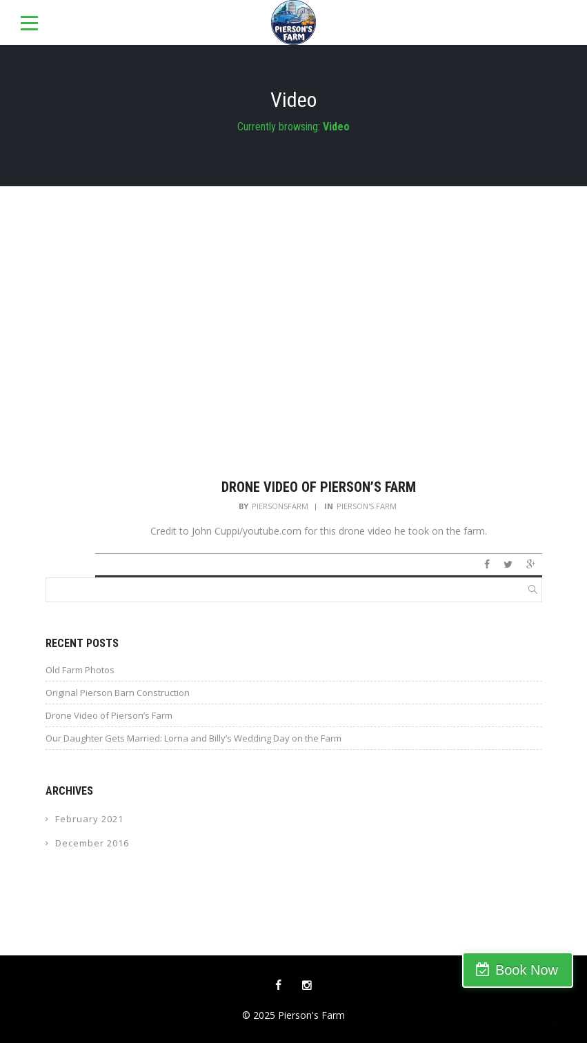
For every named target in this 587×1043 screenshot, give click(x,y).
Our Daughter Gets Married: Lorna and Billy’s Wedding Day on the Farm (193, 738)
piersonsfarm (280, 506)
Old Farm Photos (80, 670)
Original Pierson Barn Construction (118, 692)
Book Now (526, 969)
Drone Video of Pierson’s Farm (318, 487)
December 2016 (92, 843)
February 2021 (89, 819)
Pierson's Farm (367, 506)
